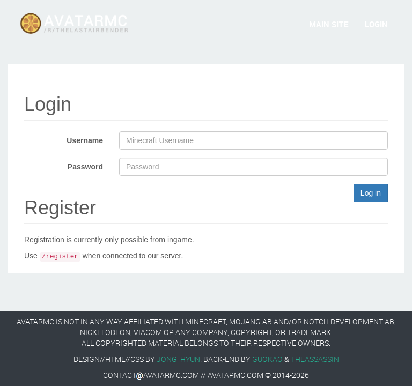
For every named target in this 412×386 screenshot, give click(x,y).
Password (85, 166)
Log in (370, 193)
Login (376, 24)
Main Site (329, 24)
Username (85, 140)
